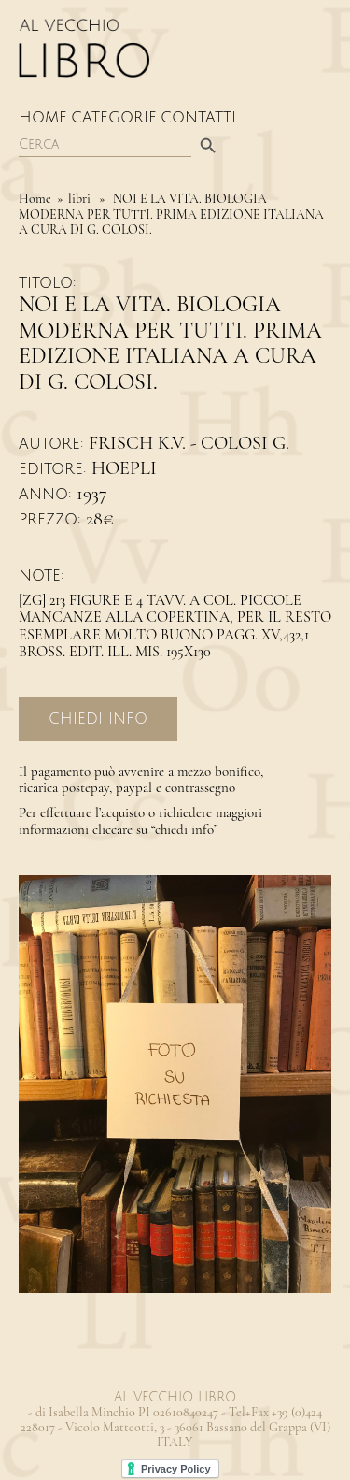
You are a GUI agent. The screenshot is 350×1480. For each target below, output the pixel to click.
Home (43, 117)
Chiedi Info (98, 719)
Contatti (198, 117)
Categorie (114, 117)
